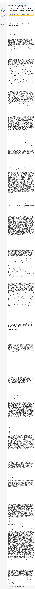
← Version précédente (13, 14)
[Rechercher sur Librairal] (31, 2)
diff (10, 14)
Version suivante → (26, 14)
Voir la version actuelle (19, 14)
